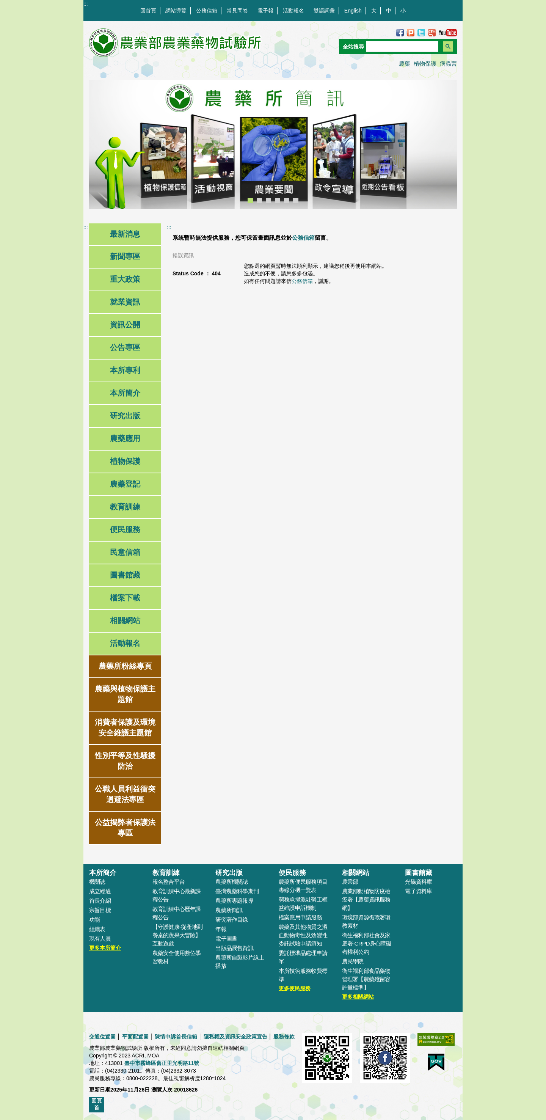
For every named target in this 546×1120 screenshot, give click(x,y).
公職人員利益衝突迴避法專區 (125, 794)
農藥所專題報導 (234, 900)
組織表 (97, 929)
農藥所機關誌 (231, 881)
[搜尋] (401, 46)
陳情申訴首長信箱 (176, 1037)
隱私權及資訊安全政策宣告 (235, 1037)
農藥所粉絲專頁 (125, 666)
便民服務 (125, 529)
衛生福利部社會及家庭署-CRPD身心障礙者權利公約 (366, 943)
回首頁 (148, 11)
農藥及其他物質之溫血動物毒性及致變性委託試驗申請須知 (303, 935)
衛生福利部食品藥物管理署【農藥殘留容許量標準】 (366, 979)
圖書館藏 (125, 575)
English (353, 11)
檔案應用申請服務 (300, 917)
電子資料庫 (418, 891)
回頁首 (96, 1104)
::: (85, 4)
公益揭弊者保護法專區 (125, 827)
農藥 (404, 63)
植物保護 (425, 63)
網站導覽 (176, 11)
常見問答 (237, 11)
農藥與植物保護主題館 (125, 694)
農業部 (350, 881)
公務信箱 (206, 11)
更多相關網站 (358, 997)
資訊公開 (125, 324)
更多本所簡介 (105, 948)
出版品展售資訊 (234, 948)
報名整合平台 (168, 881)
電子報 (265, 11)
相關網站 (125, 620)
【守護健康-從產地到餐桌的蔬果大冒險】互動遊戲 (177, 935)
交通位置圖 (102, 1037)
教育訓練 (125, 507)
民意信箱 (125, 552)
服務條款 (284, 1037)
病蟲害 (448, 63)
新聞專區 (125, 256)
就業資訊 (125, 302)
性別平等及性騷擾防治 (125, 760)
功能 (94, 919)
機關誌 (97, 881)
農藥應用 (125, 438)
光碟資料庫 (418, 881)
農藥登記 (125, 484)
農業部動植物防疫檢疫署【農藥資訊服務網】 (366, 899)
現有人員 (100, 938)
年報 (220, 929)
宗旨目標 (100, 910)
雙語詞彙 (324, 11)
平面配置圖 (135, 1037)
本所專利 (125, 370)
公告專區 (125, 347)
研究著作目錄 (231, 919)
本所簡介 (125, 393)
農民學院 (353, 961)
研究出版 (125, 416)
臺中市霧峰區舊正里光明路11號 (161, 1063)
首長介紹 (100, 900)
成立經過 (100, 891)
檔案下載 (125, 598)
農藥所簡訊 (228, 910)
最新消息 (125, 234)
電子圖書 (226, 938)
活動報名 (293, 11)
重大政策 (125, 279)
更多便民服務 (295, 988)
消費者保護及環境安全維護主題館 (125, 727)
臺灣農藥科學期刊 (237, 891)
